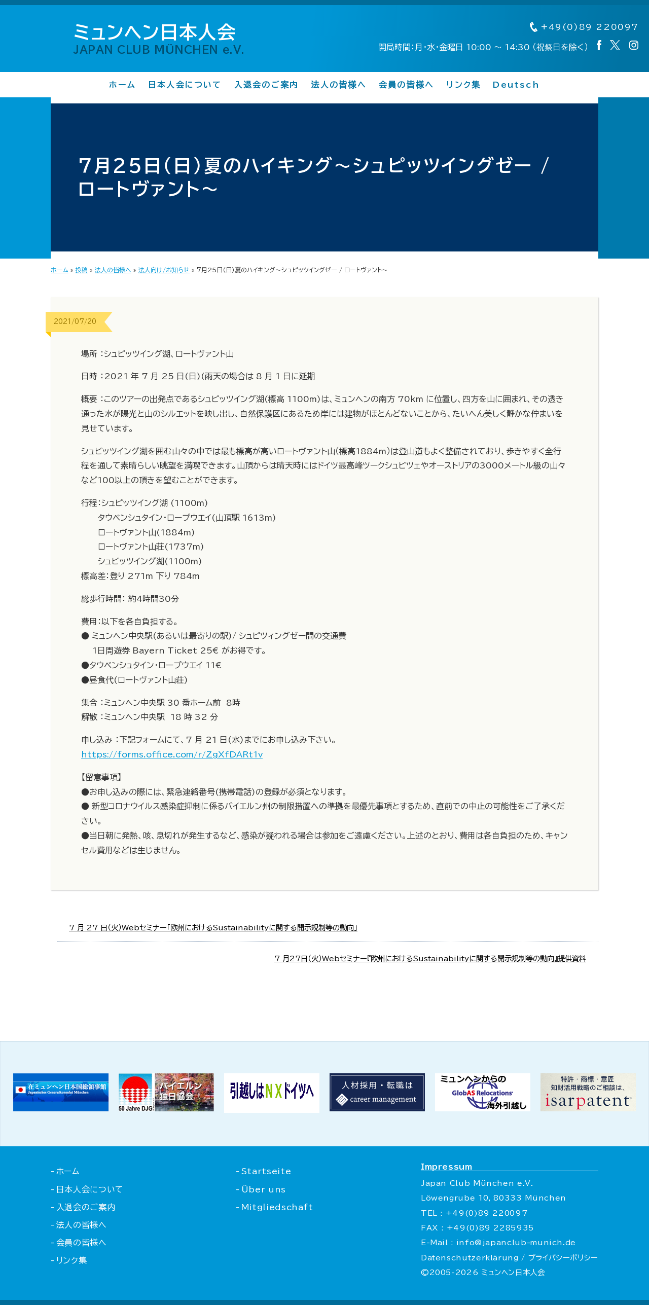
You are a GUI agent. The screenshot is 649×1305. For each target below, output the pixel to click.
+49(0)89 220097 (584, 27)
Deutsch (516, 85)
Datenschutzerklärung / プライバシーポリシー (509, 1257)
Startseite (266, 1171)
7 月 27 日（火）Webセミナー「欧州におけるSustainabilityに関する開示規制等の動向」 (213, 927)
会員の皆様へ (406, 85)
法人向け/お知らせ (164, 270)
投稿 (82, 270)
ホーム (122, 85)
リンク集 (463, 85)
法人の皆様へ (338, 85)
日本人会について (185, 85)
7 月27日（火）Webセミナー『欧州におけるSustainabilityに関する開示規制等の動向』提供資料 (430, 958)
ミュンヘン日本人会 (159, 38)
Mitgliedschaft (277, 1207)
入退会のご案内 (266, 85)
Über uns (263, 1189)
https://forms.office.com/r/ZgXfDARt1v (172, 754)
